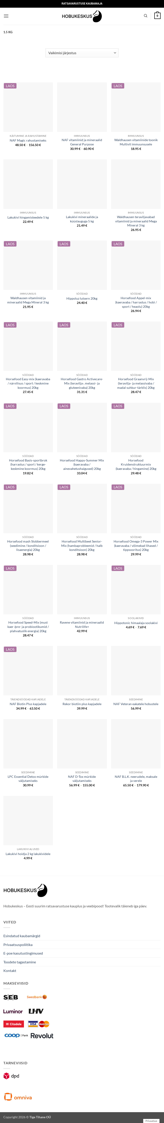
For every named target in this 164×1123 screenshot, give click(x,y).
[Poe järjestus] (81, 52)
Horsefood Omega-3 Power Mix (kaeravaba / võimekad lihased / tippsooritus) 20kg (136, 545)
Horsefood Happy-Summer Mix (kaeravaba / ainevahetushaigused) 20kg (82, 464)
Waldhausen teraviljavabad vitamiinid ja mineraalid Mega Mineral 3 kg (136, 221)
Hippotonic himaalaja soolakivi (136, 623)
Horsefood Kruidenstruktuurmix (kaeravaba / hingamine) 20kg (136, 464)
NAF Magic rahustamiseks (28, 140)
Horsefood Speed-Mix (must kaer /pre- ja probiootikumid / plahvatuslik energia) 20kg (28, 626)
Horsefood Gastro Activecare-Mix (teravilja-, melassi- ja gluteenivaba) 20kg (82, 383)
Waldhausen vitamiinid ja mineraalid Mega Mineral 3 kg (28, 300)
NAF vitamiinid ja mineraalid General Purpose (82, 142)
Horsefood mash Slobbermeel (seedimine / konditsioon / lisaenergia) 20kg (28, 545)
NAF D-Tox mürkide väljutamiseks (82, 779)
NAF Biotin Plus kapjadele (28, 704)
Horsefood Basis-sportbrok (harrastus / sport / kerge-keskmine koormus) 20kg (28, 464)
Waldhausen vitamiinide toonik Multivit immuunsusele (136, 142)
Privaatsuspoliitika (18, 944)
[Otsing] (145, 16)
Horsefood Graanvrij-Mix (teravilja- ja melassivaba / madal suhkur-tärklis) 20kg (136, 383)
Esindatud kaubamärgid (21, 936)
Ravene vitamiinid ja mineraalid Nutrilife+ (82, 624)
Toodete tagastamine (19, 962)
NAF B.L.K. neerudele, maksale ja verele (136, 779)
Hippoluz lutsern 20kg (81, 298)
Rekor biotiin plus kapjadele (82, 704)
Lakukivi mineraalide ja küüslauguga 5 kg (82, 219)
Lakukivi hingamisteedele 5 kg (28, 217)
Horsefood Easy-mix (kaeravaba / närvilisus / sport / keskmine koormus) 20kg (28, 383)
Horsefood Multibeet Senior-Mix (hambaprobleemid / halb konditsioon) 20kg (82, 545)
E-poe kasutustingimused (23, 953)
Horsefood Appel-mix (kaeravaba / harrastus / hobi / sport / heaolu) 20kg (136, 302)
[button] (6, 15)
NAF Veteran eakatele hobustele (135, 704)
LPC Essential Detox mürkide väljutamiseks (28, 779)
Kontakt (9, 970)
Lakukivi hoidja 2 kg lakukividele (28, 854)
